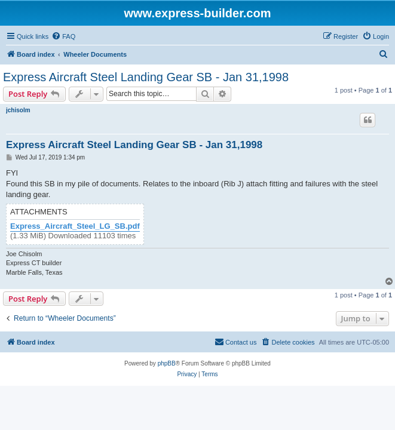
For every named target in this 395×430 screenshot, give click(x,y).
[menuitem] (63, 36)
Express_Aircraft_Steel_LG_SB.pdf (75, 226)
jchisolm (18, 110)
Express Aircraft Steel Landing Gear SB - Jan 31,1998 (146, 77)
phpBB (167, 363)
